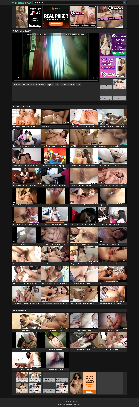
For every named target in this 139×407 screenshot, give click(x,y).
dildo (78, 85)
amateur (17, 85)
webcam (63, 85)
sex (28, 85)
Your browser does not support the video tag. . (55, 57)
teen (23, 85)
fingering (50, 85)
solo (57, 85)
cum (32, 85)
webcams (71, 85)
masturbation (40, 85)
